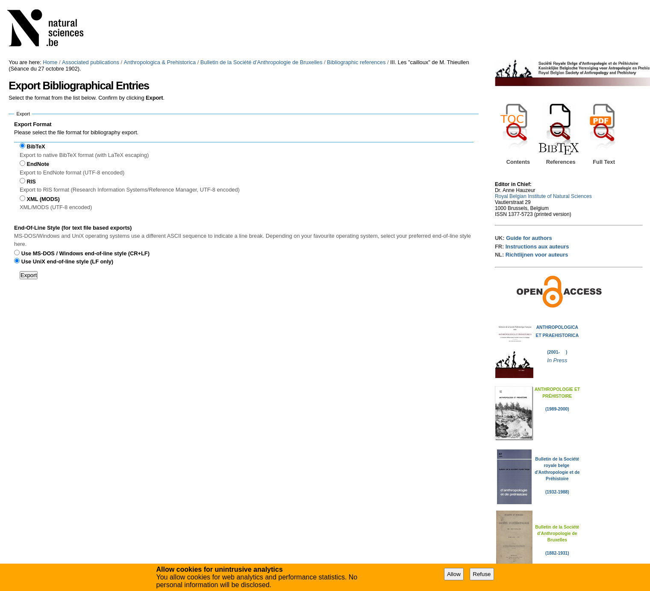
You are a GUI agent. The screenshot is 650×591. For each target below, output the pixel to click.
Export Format (32, 124)
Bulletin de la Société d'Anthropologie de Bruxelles (261, 62)
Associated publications (90, 62)
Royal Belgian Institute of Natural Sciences (543, 196)
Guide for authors (529, 238)
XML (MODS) (42, 199)
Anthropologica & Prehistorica (160, 62)
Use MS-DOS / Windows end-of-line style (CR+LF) (85, 253)
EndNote (37, 164)
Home (50, 62)
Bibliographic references (356, 62)
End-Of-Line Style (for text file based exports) (73, 228)
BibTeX (35, 146)
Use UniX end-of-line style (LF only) (67, 261)
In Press (557, 360)
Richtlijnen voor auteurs (537, 254)
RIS (30, 181)
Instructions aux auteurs (537, 246)
